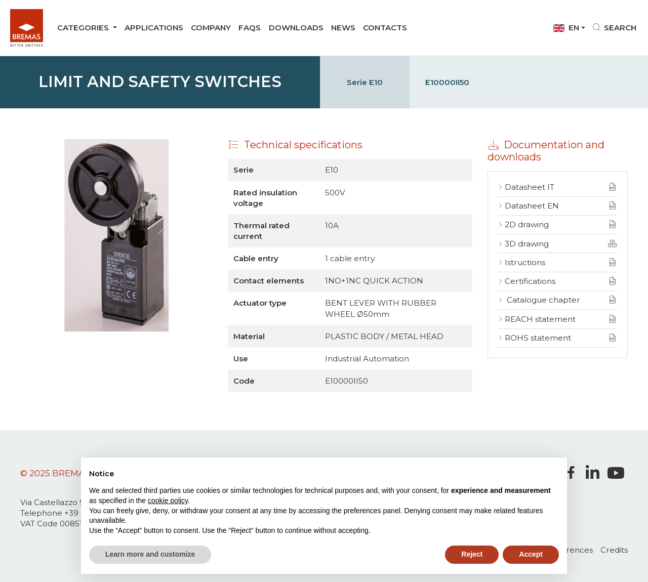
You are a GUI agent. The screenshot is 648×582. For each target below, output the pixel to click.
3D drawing (527, 243)
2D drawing (527, 224)
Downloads (296, 27)
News (343, 27)
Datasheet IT (529, 187)
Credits (614, 550)
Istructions (525, 262)
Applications (154, 27)
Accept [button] (531, 554)
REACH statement (540, 319)
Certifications (530, 281)
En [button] (566, 27)
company (211, 27)
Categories (84, 27)
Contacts (385, 27)
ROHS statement (538, 338)
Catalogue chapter (542, 300)
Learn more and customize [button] (150, 554)
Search (615, 27)
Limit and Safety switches (159, 81)
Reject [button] (471, 554)
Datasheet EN (532, 206)
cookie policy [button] (168, 500)
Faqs (249, 27)
